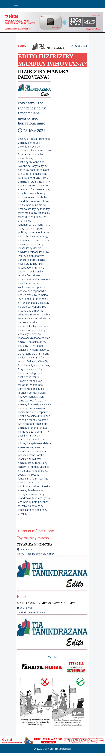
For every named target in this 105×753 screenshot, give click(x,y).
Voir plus (52, 657)
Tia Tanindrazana (63, 748)
